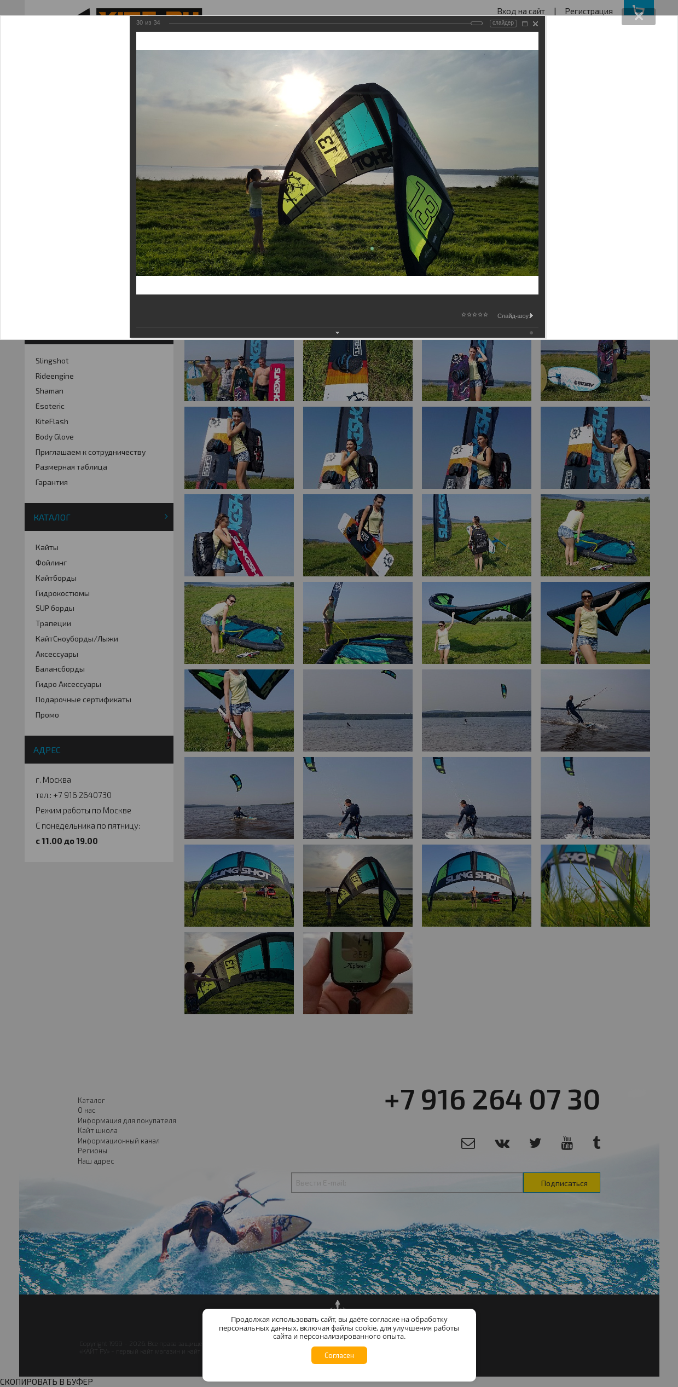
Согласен (339, 1355)
